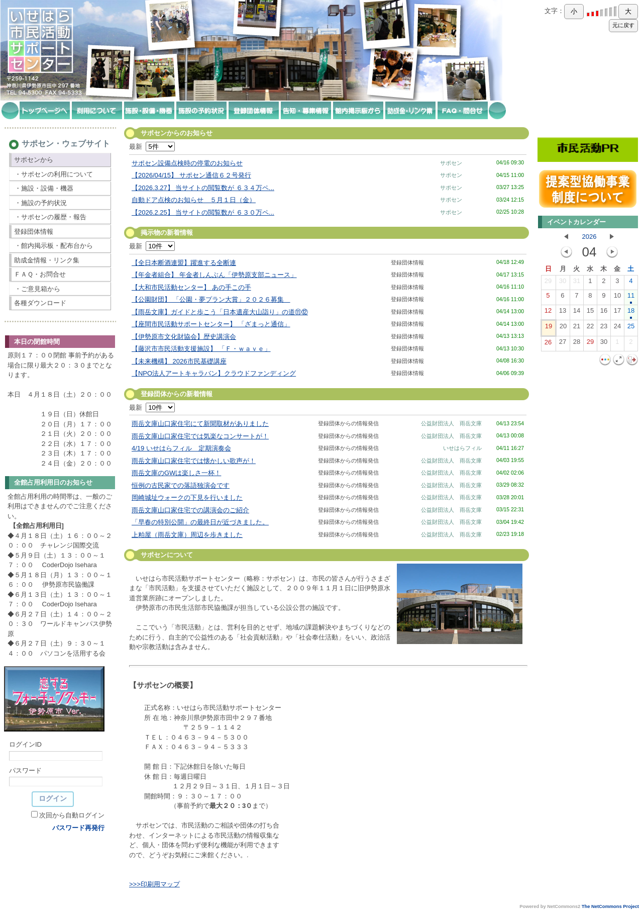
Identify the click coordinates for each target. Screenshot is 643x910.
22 (590, 328)
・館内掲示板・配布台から (54, 245)
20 (563, 328)
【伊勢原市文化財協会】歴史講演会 (184, 336)
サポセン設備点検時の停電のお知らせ (187, 163)
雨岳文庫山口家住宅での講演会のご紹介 (190, 510)
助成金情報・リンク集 (46, 260)
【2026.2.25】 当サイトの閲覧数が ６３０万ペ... (203, 212)
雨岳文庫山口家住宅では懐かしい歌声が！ (194, 461)
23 (603, 328)
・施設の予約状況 (41, 203)
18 (630, 313)
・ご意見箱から (37, 289)
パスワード (25, 770)
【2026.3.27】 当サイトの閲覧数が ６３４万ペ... (203, 188)
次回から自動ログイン (71, 815)
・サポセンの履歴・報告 (50, 217)
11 (630, 298)
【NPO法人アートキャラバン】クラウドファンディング (214, 373)
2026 (589, 236)
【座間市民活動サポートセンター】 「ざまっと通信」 (211, 324)
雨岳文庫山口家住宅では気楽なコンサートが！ (200, 436)
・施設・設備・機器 (44, 188)
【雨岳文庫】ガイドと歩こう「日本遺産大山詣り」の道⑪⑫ (220, 312)
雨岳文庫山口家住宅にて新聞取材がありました (200, 423)
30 (562, 283)
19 (548, 328)
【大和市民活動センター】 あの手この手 (191, 287)
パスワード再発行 (78, 828)
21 (576, 328)
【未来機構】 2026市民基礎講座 (179, 361)
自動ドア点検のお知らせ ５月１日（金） (194, 200)
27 (562, 344)
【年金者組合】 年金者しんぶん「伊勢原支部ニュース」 (214, 275)
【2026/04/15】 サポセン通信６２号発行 (191, 175)
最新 (152, 146)
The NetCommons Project (610, 906)
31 (576, 283)
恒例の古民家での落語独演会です (181, 485)
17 (617, 313)
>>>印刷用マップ (154, 884)
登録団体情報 (33, 231)
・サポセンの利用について (54, 174)
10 (617, 298)
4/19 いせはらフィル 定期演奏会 (181, 448)
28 (576, 344)
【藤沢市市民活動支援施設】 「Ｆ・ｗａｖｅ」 (201, 348)
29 (548, 283)
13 (562, 313)
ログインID (25, 744)
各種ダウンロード (40, 303)
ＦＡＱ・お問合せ (40, 274)
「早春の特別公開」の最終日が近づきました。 (200, 522)
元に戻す (623, 25)
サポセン (451, 163)
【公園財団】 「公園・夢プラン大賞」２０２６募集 (211, 299)
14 (576, 313)
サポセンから (33, 159)
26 (548, 344)
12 (548, 313)
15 (590, 313)
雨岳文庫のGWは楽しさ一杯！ (176, 473)
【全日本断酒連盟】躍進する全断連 (184, 262)
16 (603, 313)
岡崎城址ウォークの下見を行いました (187, 497)
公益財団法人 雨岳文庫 (451, 423)
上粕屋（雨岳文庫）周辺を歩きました (187, 534)
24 (617, 328)
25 (630, 328)
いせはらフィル (462, 448)
